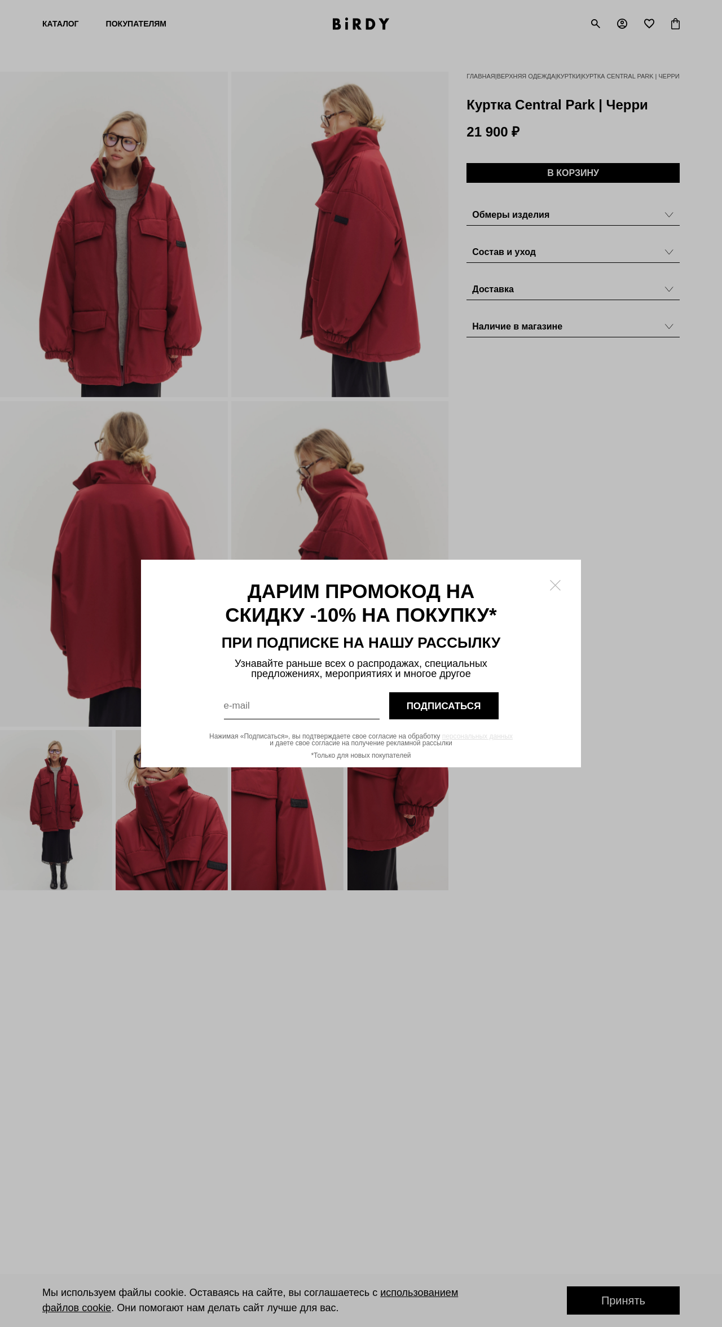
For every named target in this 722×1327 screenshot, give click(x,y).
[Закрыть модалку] (555, 585)
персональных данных (477, 736)
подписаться (444, 706)
